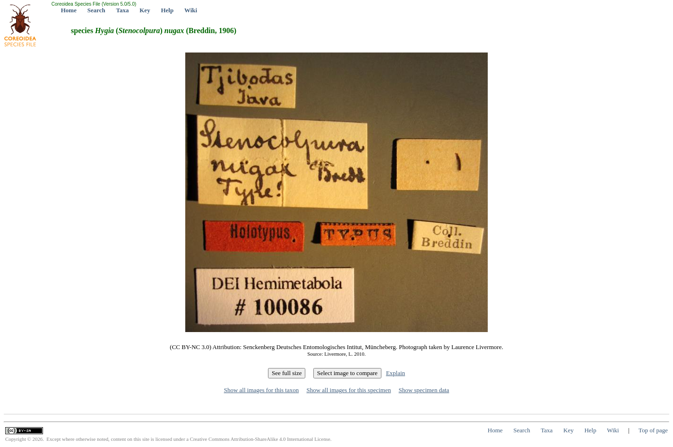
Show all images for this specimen (348, 390)
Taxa (122, 10)
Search (96, 10)
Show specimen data (423, 390)
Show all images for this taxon (261, 390)
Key (144, 10)
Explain (395, 373)
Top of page (653, 430)
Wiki (190, 10)
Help (167, 10)
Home (69, 10)
